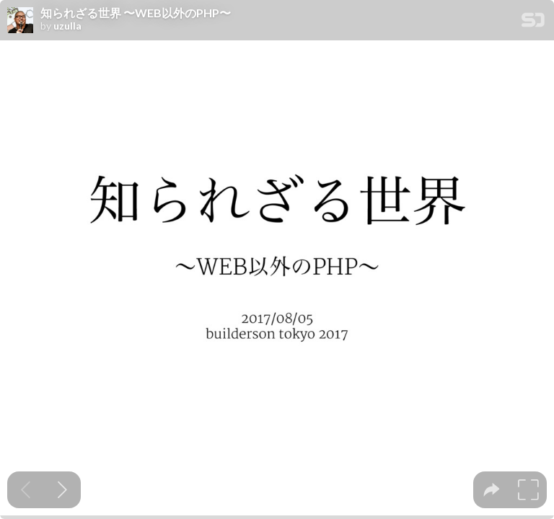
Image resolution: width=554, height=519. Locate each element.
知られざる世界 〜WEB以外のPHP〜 (135, 13)
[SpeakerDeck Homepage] (533, 23)
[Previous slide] (25, 490)
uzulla (67, 26)
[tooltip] (491, 490)
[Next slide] (62, 490)
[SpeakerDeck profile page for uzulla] (20, 21)
